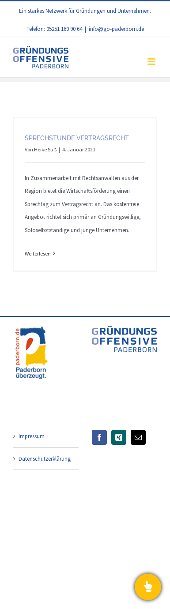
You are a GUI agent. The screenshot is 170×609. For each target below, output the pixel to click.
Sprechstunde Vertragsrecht (77, 138)
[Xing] (118, 437)
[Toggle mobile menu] (152, 61)
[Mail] (138, 437)
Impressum (32, 436)
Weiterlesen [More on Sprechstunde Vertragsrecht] (38, 253)
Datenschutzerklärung (45, 458)
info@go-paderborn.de (116, 29)
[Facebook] (99, 437)
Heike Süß (45, 149)
